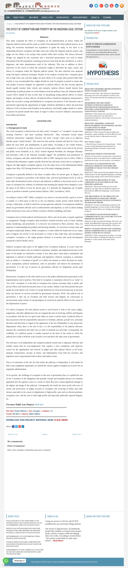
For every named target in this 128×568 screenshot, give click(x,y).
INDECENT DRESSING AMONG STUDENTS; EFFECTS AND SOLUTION (103, 90)
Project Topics (20, 17)
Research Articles (62, 17)
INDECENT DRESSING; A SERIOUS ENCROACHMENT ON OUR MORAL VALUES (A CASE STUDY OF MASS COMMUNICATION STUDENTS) (103, 126)
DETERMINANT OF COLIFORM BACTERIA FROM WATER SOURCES (23, 537)
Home (8, 17)
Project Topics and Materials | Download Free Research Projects (71, 562)
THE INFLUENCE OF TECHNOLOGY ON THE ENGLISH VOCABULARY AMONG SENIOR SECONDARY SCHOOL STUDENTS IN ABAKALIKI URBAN (103, 199)
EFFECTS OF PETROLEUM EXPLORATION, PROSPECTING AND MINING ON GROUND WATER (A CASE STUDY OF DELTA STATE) (23, 531)
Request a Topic (47, 17)
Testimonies (107, 17)
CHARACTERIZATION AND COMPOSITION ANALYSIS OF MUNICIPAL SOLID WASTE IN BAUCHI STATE (23, 544)
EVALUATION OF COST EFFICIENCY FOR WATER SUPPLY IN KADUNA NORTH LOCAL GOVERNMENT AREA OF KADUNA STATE (24, 523)
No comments (10, 33)
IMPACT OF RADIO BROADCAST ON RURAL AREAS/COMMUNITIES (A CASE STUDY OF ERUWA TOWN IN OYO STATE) (103, 231)
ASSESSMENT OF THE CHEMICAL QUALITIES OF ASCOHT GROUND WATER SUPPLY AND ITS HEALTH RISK (24, 552)
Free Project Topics (93, 142)
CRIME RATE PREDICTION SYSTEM (100, 154)
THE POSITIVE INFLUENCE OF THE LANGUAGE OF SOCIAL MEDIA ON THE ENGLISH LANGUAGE (101, 182)
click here (39, 404)
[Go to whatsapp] (6, 561)
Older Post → (77, 434)
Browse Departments (80, 17)
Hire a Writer (33, 17)
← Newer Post (12, 434)
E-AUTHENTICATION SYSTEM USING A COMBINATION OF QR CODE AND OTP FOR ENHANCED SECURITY (103, 217)
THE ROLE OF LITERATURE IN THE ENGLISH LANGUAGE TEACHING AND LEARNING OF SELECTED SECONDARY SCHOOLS (101, 167)
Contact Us (95, 17)
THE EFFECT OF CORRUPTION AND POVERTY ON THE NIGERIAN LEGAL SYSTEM (44, 29)
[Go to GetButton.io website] (6, 565)
